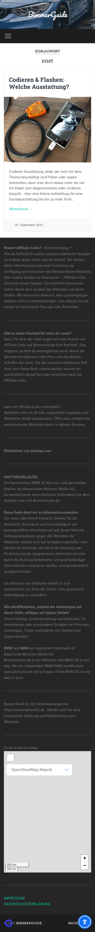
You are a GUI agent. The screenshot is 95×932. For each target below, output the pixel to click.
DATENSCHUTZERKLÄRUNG (27, 904)
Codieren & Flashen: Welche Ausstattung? (39, 83)
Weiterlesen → (21, 209)
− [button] (84, 866)
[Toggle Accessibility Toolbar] (84, 921)
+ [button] (84, 858)
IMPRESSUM (14, 898)
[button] (8, 923)
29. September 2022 (29, 225)
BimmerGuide (48, 14)
